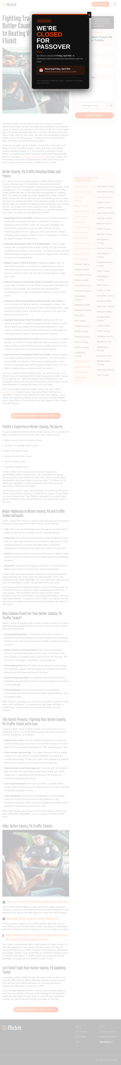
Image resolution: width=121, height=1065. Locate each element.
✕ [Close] (89, 14)
